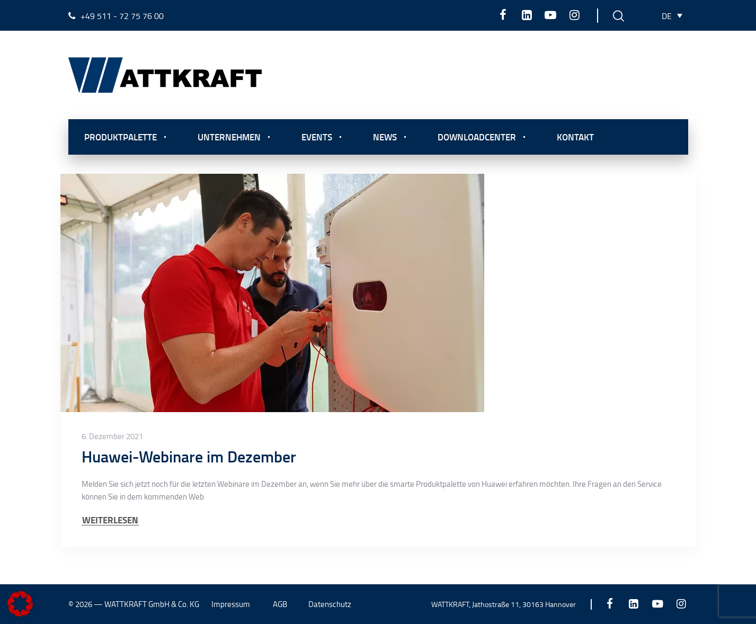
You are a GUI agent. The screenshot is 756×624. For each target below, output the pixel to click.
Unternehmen (229, 136)
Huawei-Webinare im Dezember (189, 456)
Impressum (230, 604)
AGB (280, 604)
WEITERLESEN (110, 519)
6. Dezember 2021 (112, 436)
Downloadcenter (477, 136)
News (385, 136)
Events (316, 136)
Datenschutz (329, 604)
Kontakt (575, 136)
